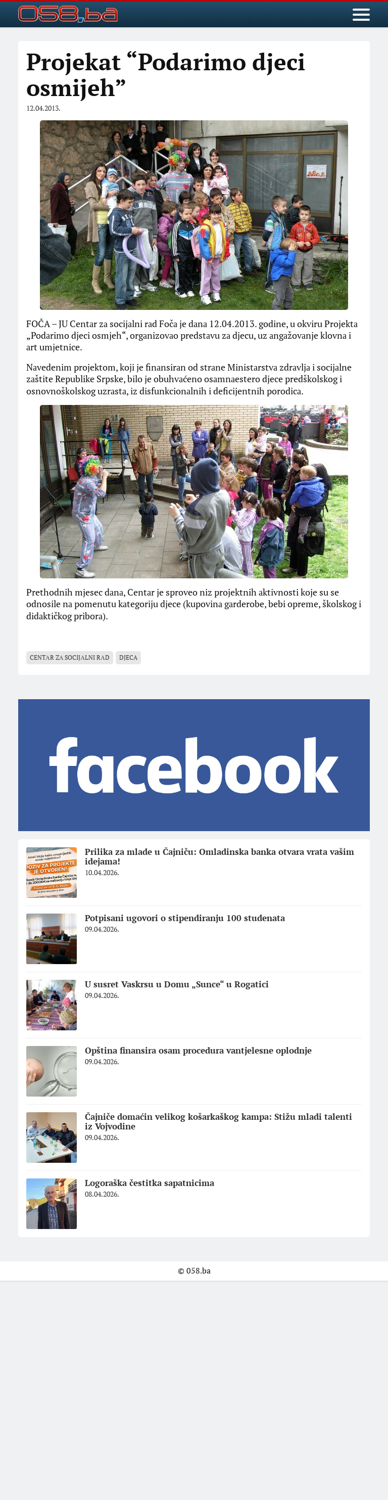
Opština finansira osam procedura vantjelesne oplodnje (198, 1050)
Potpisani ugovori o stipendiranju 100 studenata (185, 918)
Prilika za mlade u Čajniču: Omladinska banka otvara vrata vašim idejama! (219, 856)
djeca (128, 657)
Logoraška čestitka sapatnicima (149, 1183)
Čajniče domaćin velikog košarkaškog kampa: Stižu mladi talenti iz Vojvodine (218, 1121)
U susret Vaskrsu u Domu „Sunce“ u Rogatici (177, 984)
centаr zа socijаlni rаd (70, 657)
